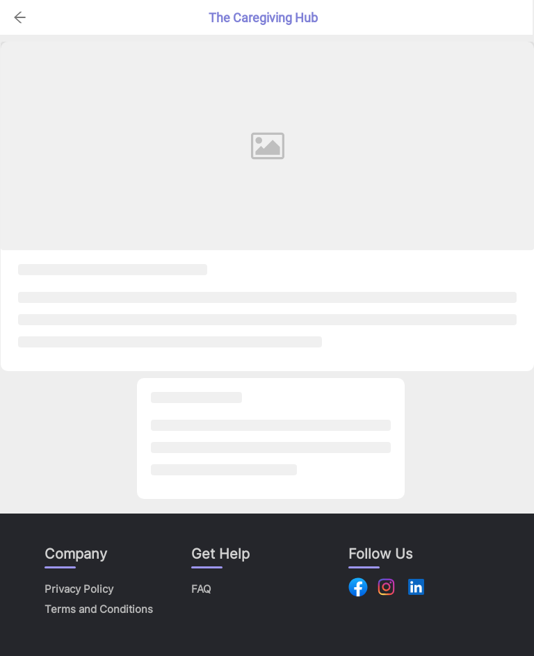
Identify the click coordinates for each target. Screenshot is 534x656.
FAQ (201, 589)
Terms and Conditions (98, 609)
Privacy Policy (78, 589)
